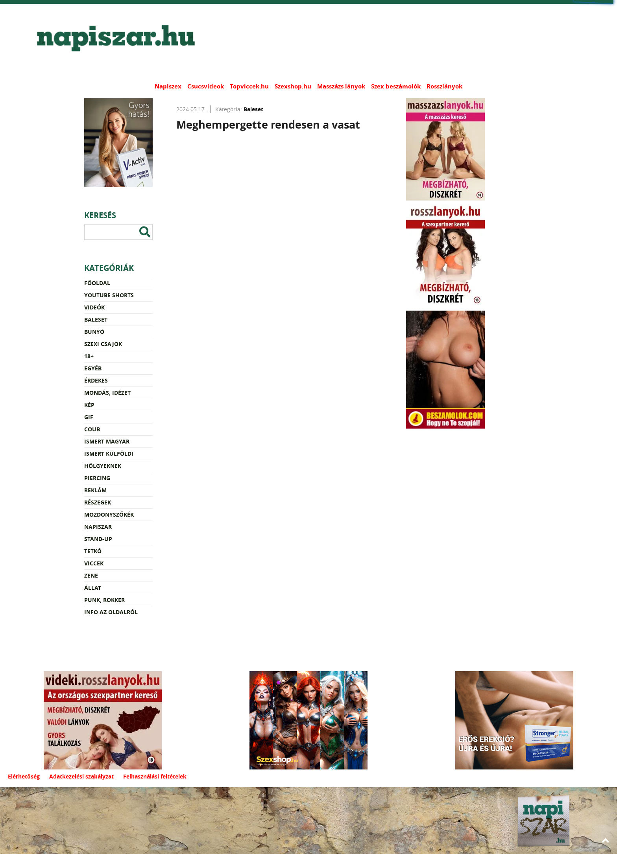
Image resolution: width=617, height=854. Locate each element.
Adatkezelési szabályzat (81, 776)
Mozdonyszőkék (109, 514)
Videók (94, 307)
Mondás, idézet (107, 392)
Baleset (95, 319)
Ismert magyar (106, 441)
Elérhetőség (24, 776)
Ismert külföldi (108, 453)
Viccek (93, 563)
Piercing (97, 478)
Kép (89, 405)
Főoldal (97, 283)
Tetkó (93, 551)
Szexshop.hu (293, 86)
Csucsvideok (205, 86)
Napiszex (168, 86)
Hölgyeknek (102, 465)
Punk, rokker (104, 600)
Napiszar (98, 526)
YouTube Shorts (109, 295)
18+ (89, 356)
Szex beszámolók (396, 86)
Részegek (97, 502)
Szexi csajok (103, 344)
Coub (92, 429)
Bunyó (94, 331)
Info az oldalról (111, 612)
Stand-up (98, 539)
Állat (92, 587)
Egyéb (93, 368)
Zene (91, 575)
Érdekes (96, 380)
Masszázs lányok (341, 86)
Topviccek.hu (249, 86)
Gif (88, 417)
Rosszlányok (444, 86)
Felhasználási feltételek (155, 776)
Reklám (95, 490)
